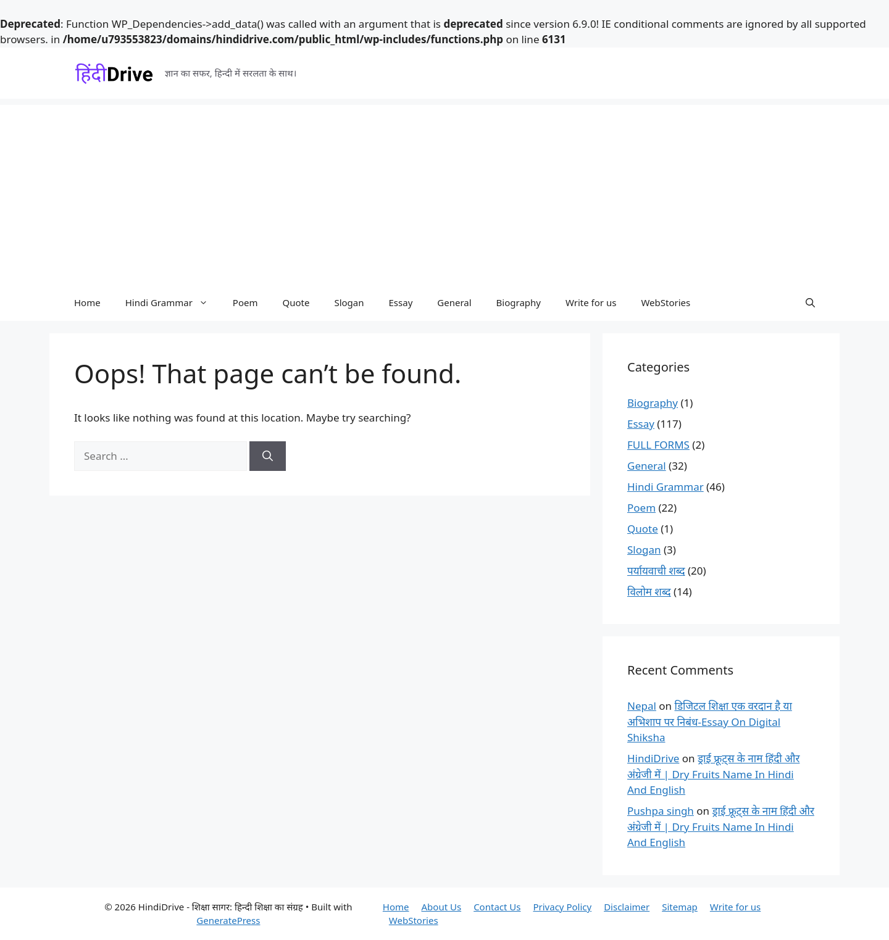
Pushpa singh (660, 811)
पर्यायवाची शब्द (656, 571)
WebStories (665, 302)
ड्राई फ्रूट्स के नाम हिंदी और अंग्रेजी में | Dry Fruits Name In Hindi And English (713, 774)
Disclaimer (626, 906)
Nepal (641, 706)
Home (87, 302)
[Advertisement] (444, 191)
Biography (518, 302)
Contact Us (497, 906)
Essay (401, 302)
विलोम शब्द (649, 591)
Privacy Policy (562, 906)
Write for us (591, 302)
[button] (810, 302)
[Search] (267, 456)
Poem (245, 302)
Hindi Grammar (172, 302)
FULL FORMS (658, 445)
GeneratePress (228, 920)
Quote (295, 302)
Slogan (349, 302)
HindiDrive (653, 758)
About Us (442, 906)
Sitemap (680, 906)
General (454, 302)
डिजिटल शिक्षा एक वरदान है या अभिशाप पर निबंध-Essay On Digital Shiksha (709, 721)
